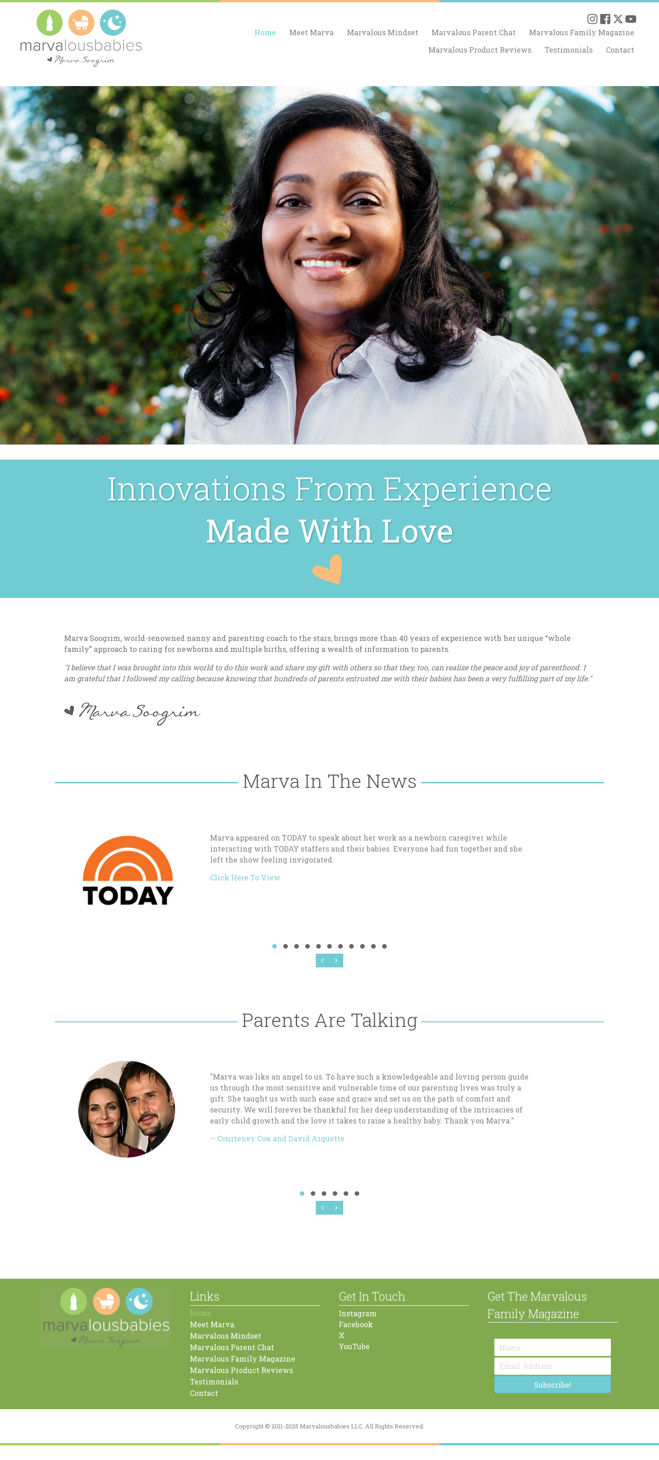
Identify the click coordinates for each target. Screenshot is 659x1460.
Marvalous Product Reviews (479, 49)
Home (265, 32)
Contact (620, 49)
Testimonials (569, 49)
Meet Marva (311, 32)
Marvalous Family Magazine (581, 32)
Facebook (356, 1324)
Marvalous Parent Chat (474, 32)
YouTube (354, 1346)
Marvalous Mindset (382, 32)
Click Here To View (245, 877)
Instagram (358, 1313)
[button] (592, 19)
